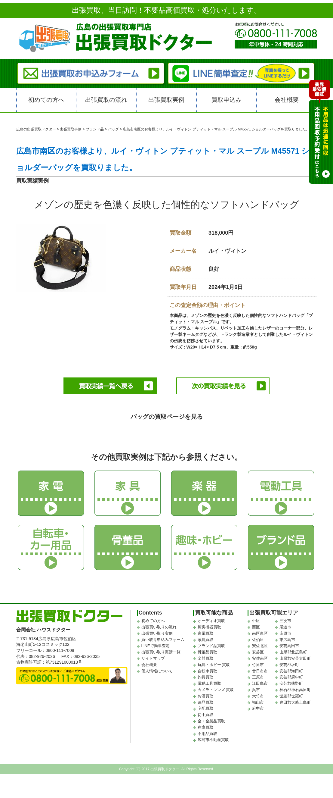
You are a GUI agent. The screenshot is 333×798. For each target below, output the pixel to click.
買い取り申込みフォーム (162, 638)
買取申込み (226, 99)
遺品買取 (205, 701)
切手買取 (205, 713)
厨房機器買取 (209, 625)
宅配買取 (205, 707)
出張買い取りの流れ (159, 625)
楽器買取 (205, 657)
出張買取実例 (166, 99)
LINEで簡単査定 (155, 644)
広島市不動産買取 (213, 738)
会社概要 (287, 99)
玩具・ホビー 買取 (214, 663)
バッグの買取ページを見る (167, 415)
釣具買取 (205, 675)
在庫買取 (205, 726)
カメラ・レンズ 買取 (216, 688)
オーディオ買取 (211, 619)
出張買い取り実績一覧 (160, 650)
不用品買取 (207, 732)
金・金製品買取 (211, 719)
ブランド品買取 (211, 644)
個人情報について (157, 669)
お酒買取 (205, 694)
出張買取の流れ (106, 99)
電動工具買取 (209, 682)
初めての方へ (46, 99)
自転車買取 (207, 669)
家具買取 (205, 638)
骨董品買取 (207, 650)
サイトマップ (153, 657)
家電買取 (205, 632)
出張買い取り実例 (157, 632)
